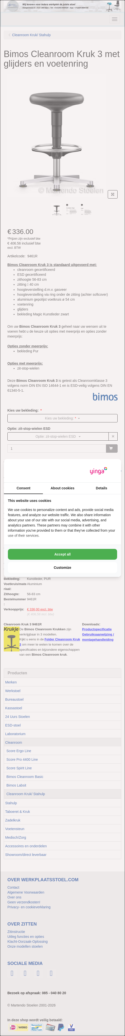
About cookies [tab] (62, 488)
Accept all (62, 554)
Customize (62, 568)
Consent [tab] (23, 488)
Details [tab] (101, 488)
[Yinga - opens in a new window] (98, 471)
